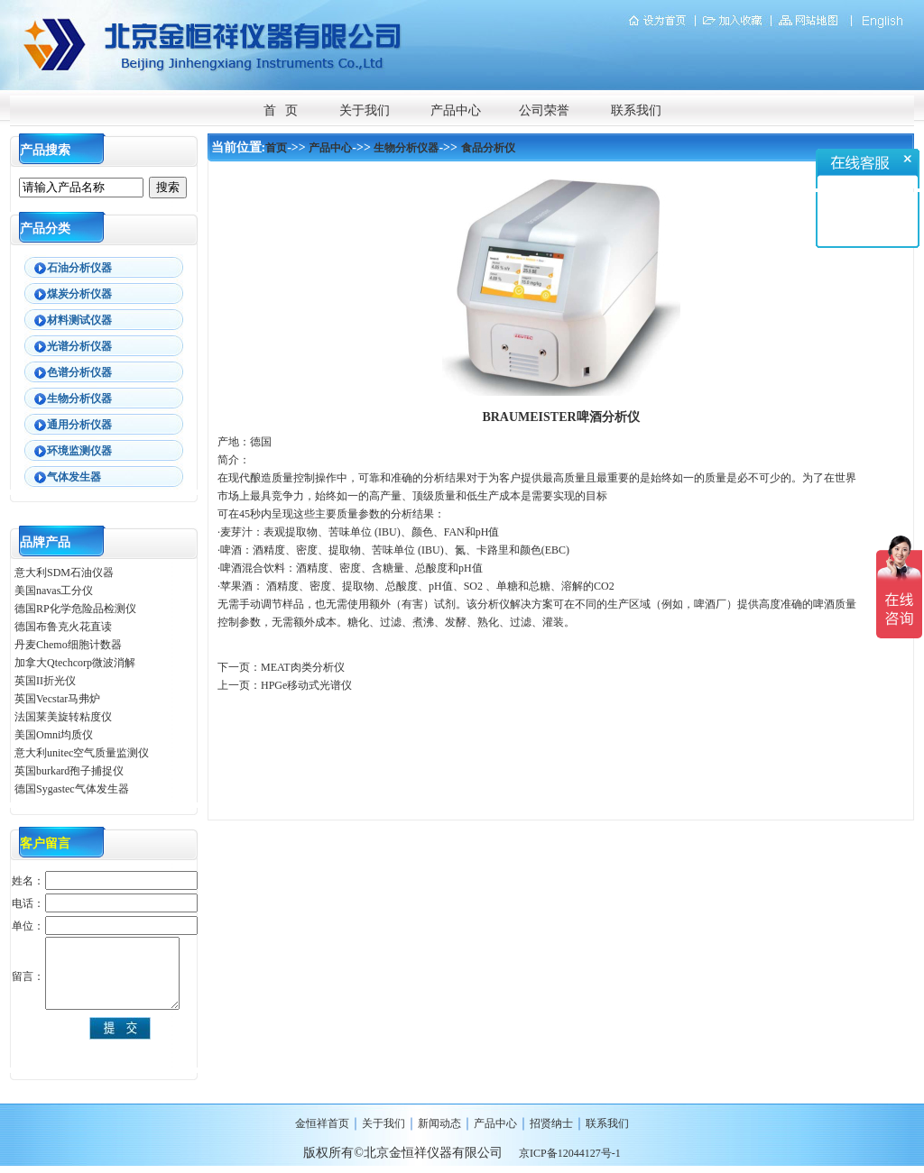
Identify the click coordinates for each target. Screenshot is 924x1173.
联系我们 (636, 110)
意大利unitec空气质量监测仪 (81, 753)
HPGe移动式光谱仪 (306, 685)
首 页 (281, 110)
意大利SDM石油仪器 (64, 572)
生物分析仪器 (406, 148)
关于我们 (364, 110)
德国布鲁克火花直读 (63, 626)
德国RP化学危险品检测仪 (75, 608)
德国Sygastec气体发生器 (73, 789)
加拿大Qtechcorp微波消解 (74, 662)
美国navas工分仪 (53, 590)
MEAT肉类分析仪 (303, 667)
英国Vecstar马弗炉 (57, 698)
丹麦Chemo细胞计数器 (68, 644)
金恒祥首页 (322, 1123)
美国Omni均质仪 (53, 735)
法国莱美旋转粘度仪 (63, 716)
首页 (276, 148)
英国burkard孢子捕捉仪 (69, 771)
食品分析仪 (488, 148)
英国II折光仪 (45, 680)
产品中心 (455, 110)
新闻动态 (439, 1123)
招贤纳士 (551, 1123)
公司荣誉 (544, 110)
